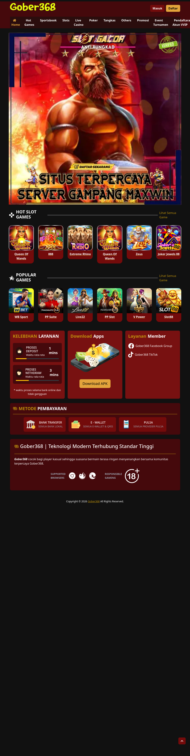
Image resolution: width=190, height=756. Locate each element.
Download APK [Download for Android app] (95, 383)
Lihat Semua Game (167, 215)
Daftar (173, 8)
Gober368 (94, 501)
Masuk (157, 8)
